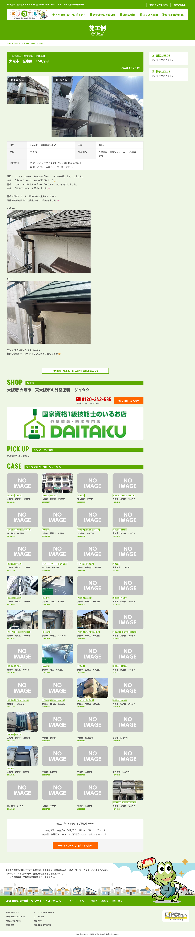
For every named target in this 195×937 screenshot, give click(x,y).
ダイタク (137, 67)
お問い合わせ (180, 4)
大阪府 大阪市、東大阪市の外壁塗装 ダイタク (48, 389)
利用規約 (94, 901)
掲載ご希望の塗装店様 (158, 4)
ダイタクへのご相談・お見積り (75, 845)
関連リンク (38, 920)
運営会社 (104, 901)
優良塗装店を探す (175, 14)
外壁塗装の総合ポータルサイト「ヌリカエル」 (35, 901)
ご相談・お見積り (129, 400)
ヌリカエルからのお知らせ (44, 912)
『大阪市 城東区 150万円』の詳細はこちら (75, 370)
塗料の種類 (129, 14)
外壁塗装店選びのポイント (70, 14)
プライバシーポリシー (78, 901)
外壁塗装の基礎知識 (104, 14)
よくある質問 (150, 14)
